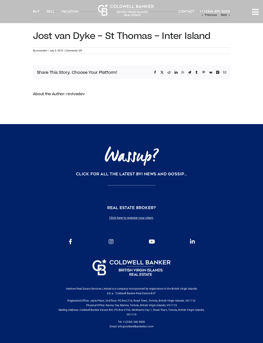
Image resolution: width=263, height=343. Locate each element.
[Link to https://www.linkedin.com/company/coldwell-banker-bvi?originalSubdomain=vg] (192, 241)
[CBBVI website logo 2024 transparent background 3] (126, 10)
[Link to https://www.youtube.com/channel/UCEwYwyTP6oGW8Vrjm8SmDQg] (151, 241)
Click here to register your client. (131, 218)
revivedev (41, 50)
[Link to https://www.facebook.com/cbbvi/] (70, 241)
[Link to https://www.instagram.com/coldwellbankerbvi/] (111, 241)
